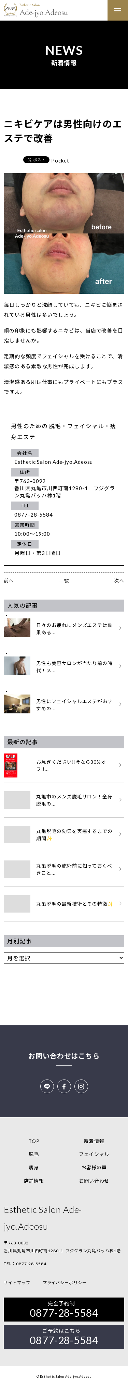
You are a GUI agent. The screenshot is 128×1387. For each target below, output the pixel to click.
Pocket (60, 160)
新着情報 (94, 1141)
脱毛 (34, 1154)
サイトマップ (17, 1282)
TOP (34, 1141)
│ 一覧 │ (64, 581)
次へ (119, 580)
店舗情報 (34, 1181)
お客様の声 (94, 1167)
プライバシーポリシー (65, 1282)
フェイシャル (94, 1154)
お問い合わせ (94, 1181)
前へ (9, 580)
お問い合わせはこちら (64, 1056)
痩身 (34, 1167)
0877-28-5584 (31, 1263)
